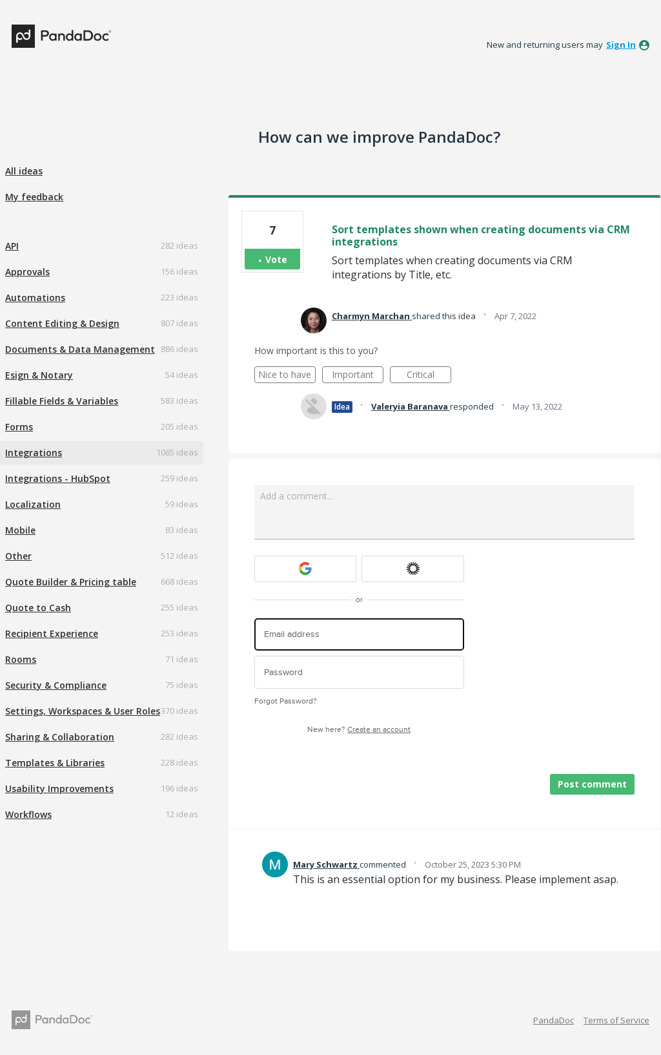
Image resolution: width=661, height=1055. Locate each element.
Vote (276, 259)
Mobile (20, 530)
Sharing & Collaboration (59, 737)
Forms (19, 427)
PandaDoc (553, 1020)
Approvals (27, 272)
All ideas (24, 171)
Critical (429, 375)
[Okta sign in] (412, 569)
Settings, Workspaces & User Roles (82, 711)
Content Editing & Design (62, 323)
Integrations (33, 452)
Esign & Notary (39, 375)
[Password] (359, 672)
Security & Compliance (56, 685)
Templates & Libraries (55, 763)
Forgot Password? (285, 701)
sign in (621, 44)
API (12, 246)
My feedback (34, 197)
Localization (33, 504)
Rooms (20, 659)
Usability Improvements (59, 788)
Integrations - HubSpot (57, 478)
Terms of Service (616, 1020)
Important (357, 375)
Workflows (28, 814)
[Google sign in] (305, 569)
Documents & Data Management (80, 349)
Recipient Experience (51, 633)
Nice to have (287, 375)
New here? (359, 730)
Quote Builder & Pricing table (70, 582)
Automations (35, 297)
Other (18, 556)
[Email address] (359, 634)
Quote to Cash (38, 607)
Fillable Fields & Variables (61, 401)
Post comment (592, 784)
